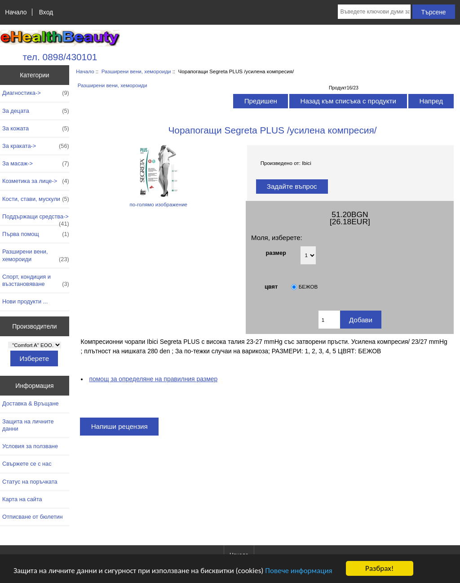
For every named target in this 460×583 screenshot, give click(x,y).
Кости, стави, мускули (35, 199)
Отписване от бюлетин (32, 516)
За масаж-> (35, 163)
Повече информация (298, 570)
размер (276, 252)
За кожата (35, 128)
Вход (46, 12)
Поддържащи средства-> (35, 219)
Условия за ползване (30, 446)
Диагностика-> (35, 93)
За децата (35, 111)
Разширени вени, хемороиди (136, 71)
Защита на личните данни (28, 425)
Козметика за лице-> (35, 181)
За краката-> (35, 146)
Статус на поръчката (30, 481)
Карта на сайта (22, 499)
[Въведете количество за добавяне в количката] (329, 320)
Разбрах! (379, 568)
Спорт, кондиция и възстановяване (35, 280)
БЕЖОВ (308, 286)
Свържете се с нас (27, 463)
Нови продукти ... (25, 301)
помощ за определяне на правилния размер (153, 379)
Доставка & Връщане (30, 403)
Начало (16, 12)
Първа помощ (35, 234)
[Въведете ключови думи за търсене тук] (374, 11)
